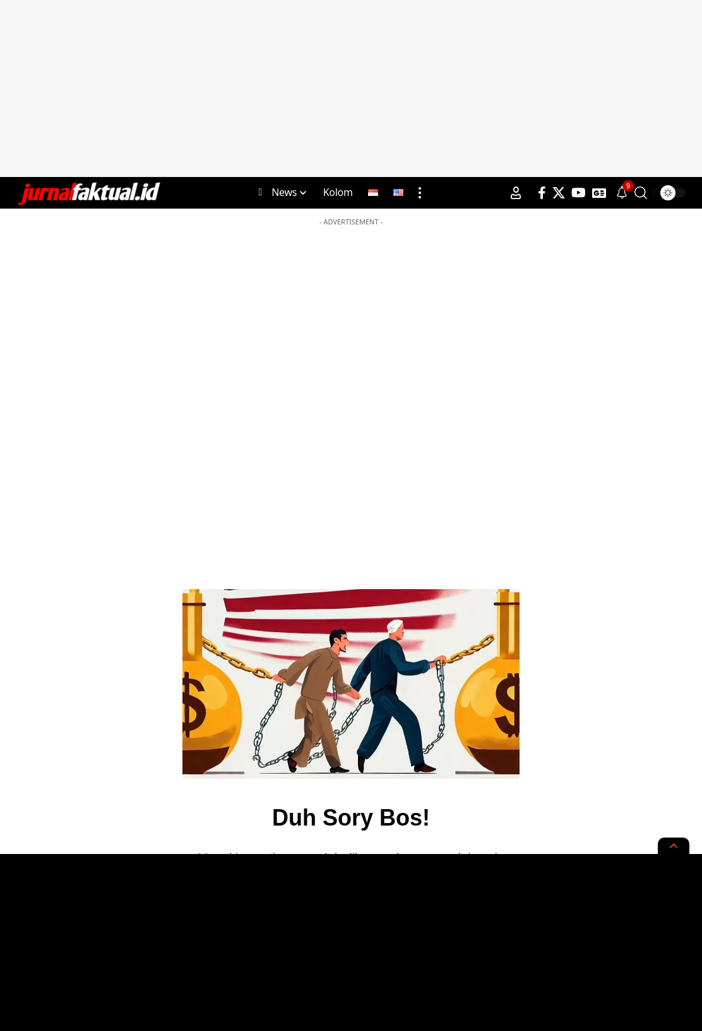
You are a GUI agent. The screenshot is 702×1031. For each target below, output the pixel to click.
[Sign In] (515, 192)
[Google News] (599, 193)
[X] (558, 193)
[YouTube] (578, 193)
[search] (640, 193)
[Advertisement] (351, 88)
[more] (420, 193)
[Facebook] (542, 193)
